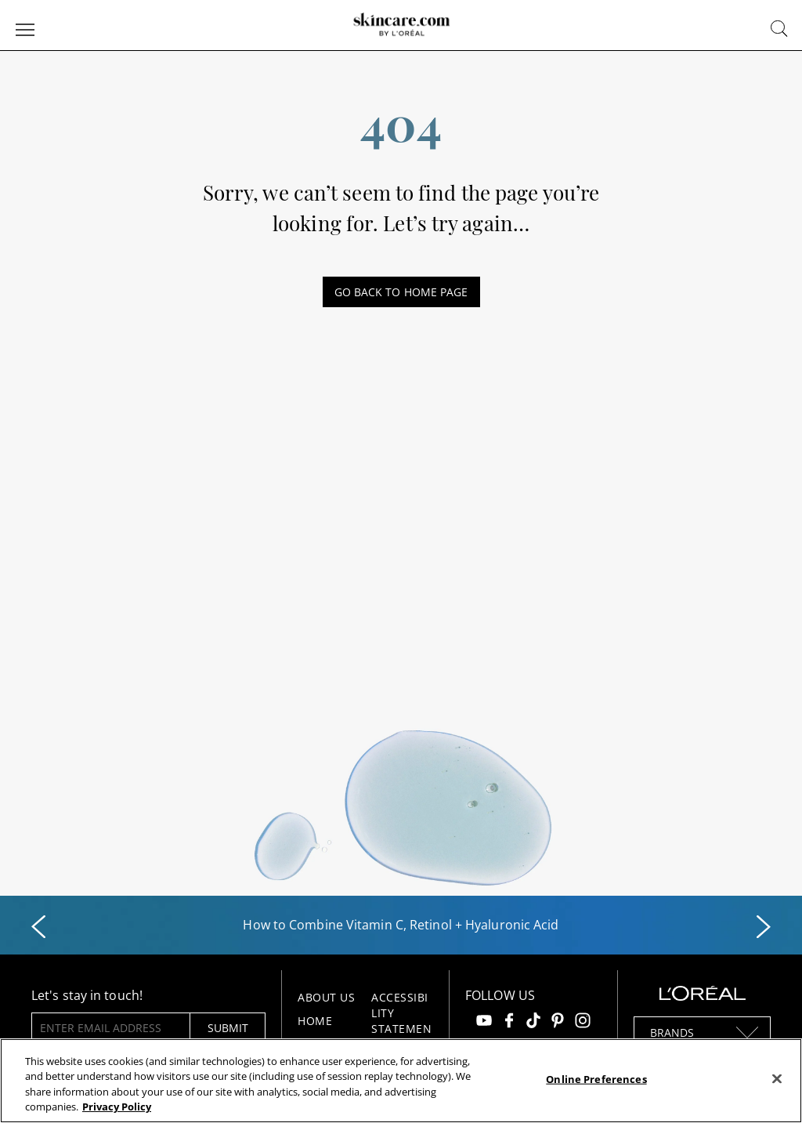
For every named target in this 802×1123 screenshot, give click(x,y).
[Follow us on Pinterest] (557, 1022)
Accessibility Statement (401, 1021)
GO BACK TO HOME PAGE (401, 291)
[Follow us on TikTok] (533, 1022)
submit (228, 1027)
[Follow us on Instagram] (583, 1022)
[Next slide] (763, 927)
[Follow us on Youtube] (484, 1022)
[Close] (777, 1078)
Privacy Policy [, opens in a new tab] (116, 1106)
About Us (326, 997)
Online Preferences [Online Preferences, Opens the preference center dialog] (596, 1079)
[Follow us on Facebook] (509, 1022)
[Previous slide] (38, 927)
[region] (401, 1080)
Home (315, 1020)
